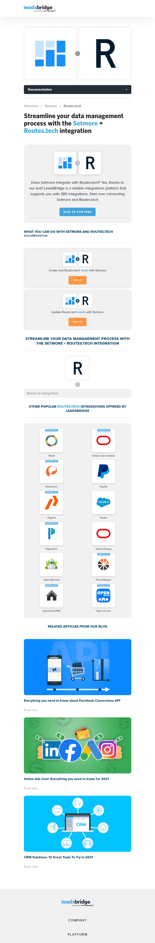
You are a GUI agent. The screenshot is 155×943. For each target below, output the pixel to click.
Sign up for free (77, 212)
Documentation (40, 89)
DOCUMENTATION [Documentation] (35, 236)
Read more (31, 710)
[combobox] (77, 393)
